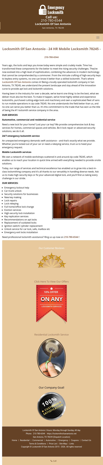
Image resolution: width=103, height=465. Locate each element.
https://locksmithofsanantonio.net (61, 433)
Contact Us (86, 440)
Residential (25, 440)
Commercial (37, 440)
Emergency (63, 440)
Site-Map (63, 444)
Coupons (75, 440)
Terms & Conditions (37, 444)
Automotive (51, 440)
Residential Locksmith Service (51, 334)
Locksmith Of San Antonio (16, 82)
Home (14, 440)
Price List (53, 444)
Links (71, 444)
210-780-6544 (51, 20)
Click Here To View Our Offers (51, 281)
